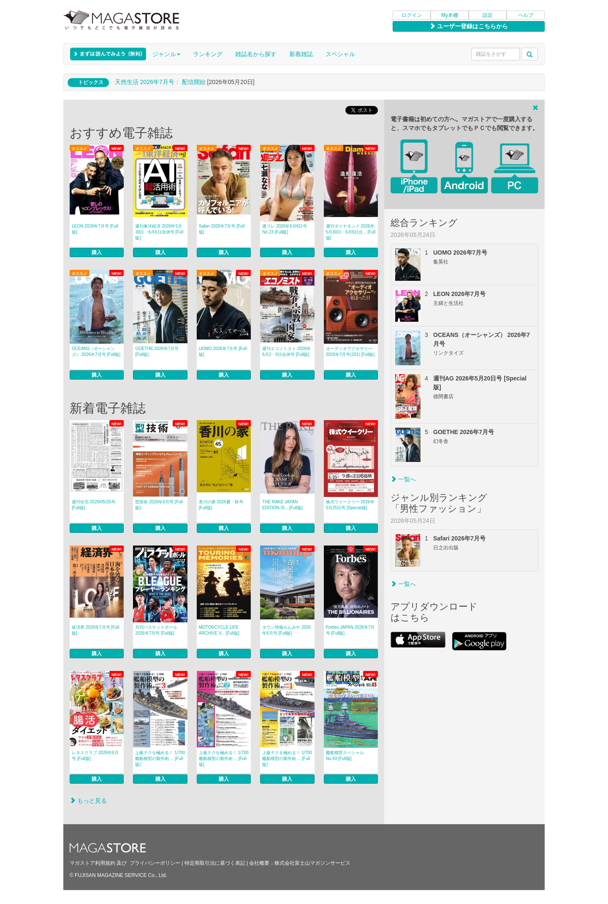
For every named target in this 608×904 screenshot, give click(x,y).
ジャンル (166, 54)
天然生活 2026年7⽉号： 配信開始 (160, 82)
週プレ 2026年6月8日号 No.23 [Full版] (284, 229)
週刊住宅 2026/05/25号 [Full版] (93, 505)
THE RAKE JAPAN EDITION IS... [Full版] (282, 505)
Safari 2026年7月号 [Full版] (221, 229)
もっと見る (88, 800)
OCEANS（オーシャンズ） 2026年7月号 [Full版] (96, 351)
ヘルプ (525, 15)
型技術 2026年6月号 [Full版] (158, 505)
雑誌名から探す (256, 54)
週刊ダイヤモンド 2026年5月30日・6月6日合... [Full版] (351, 232)
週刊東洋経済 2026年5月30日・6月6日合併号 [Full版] (159, 232)
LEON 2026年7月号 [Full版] (95, 229)
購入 (97, 252)
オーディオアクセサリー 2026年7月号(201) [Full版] (350, 351)
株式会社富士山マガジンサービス (312, 863)
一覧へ (403, 479)
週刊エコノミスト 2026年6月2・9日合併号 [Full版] (286, 351)
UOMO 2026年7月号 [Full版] (223, 351)
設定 (488, 15)
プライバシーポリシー (155, 863)
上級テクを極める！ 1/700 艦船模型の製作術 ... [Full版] (160, 758)
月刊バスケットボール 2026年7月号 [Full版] (156, 630)
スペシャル (340, 54)
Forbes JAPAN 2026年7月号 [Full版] (350, 630)
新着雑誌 (301, 54)
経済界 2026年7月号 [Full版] (95, 630)
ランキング (208, 54)
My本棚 (449, 15)
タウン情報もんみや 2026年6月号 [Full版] (286, 630)
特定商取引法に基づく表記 (215, 863)
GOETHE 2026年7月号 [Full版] (157, 351)
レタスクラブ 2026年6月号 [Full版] (95, 755)
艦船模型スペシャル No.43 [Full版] (345, 755)
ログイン (412, 15)
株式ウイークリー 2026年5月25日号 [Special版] (350, 505)
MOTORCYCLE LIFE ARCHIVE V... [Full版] (219, 630)
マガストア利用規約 (92, 863)
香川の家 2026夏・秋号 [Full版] (221, 505)
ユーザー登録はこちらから (468, 26)
